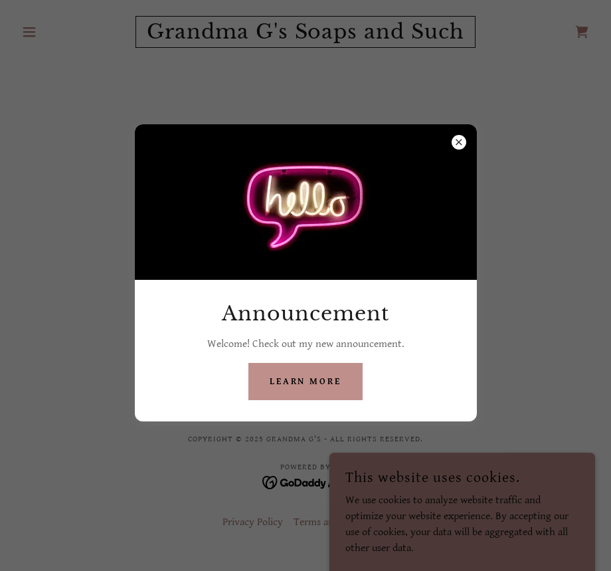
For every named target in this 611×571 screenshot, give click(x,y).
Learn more (306, 381)
